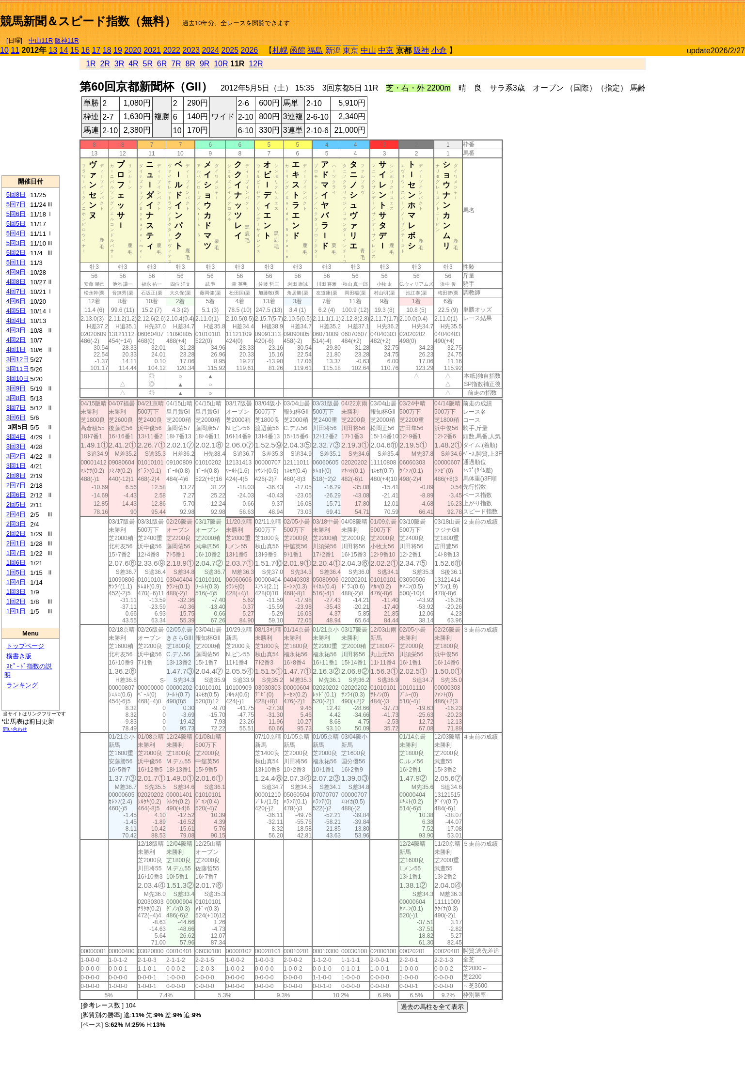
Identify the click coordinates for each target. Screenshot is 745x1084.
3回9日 (16, 388)
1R (90, 64)
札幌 (280, 50)
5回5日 (16, 223)
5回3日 (16, 243)
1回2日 (16, 601)
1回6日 (16, 562)
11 (15, 50)
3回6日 (16, 417)
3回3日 (16, 446)
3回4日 (16, 436)
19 (117, 50)
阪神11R (67, 40)
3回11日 (18, 368)
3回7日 (16, 407)
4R (133, 64)
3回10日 (18, 378)
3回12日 (18, 359)
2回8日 (16, 475)
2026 (249, 50)
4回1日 (16, 349)
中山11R (41, 40)
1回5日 (16, 572)
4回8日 (16, 281)
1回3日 (16, 591)
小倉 (439, 50)
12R (256, 64)
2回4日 (16, 514)
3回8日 (16, 398)
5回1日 (16, 262)
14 (64, 50)
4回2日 (16, 339)
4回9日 (16, 272)
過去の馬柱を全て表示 (432, 1006)
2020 (133, 50)
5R (148, 64)
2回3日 (16, 523)
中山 (368, 50)
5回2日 (16, 252)
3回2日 (16, 456)
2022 (171, 50)
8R (190, 64)
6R (162, 64)
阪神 (421, 50)
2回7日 (16, 485)
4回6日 (16, 301)
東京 (350, 50)
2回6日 (16, 494)
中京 (386, 50)
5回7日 (16, 204)
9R (204, 64)
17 (96, 50)
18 (107, 50)
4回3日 (16, 330)
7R (176, 64)
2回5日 (16, 504)
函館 (297, 50)
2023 (191, 50)
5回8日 (16, 194)
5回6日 (16, 213)
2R (105, 64)
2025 (230, 50)
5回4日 (16, 233)
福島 (315, 50)
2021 (152, 50)
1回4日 (16, 582)
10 (4, 50)
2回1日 (16, 543)
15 (74, 50)
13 (53, 50)
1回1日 (16, 611)
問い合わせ (15, 729)
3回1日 (16, 465)
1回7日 (16, 553)
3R (119, 64)
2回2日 (16, 533)
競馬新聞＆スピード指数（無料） (88, 21)
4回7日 (16, 291)
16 (85, 50)
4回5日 (16, 310)
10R (221, 64)
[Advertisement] (631, 17)
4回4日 (16, 320)
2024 (210, 50)
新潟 (333, 50)
